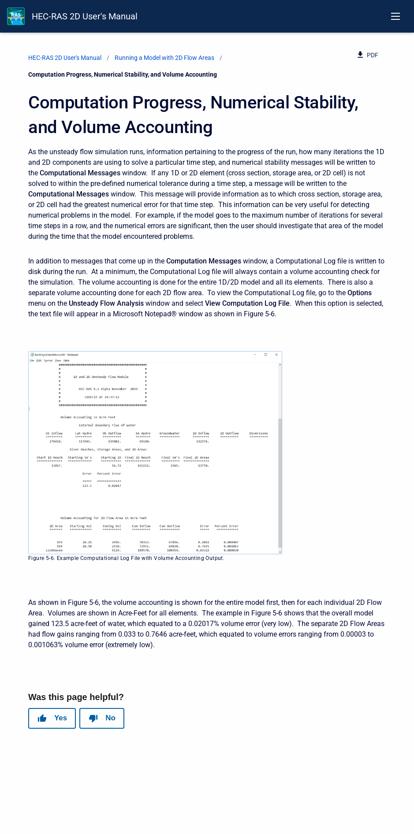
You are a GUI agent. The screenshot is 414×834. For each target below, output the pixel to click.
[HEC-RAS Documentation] (16, 16)
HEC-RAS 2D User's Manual (85, 16)
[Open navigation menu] (395, 16)
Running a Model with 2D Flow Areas (164, 57)
